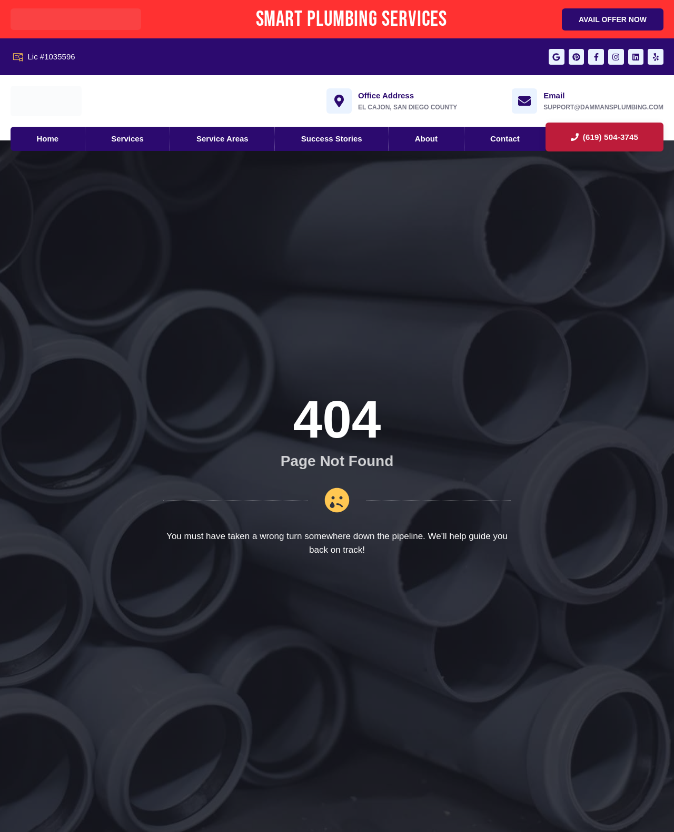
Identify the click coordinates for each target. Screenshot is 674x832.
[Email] (524, 102)
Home (48, 139)
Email (553, 96)
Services (127, 139)
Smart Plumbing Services (352, 19)
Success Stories (331, 139)
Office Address (386, 96)
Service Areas (222, 139)
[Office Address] (339, 102)
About (426, 139)
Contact (505, 139)
